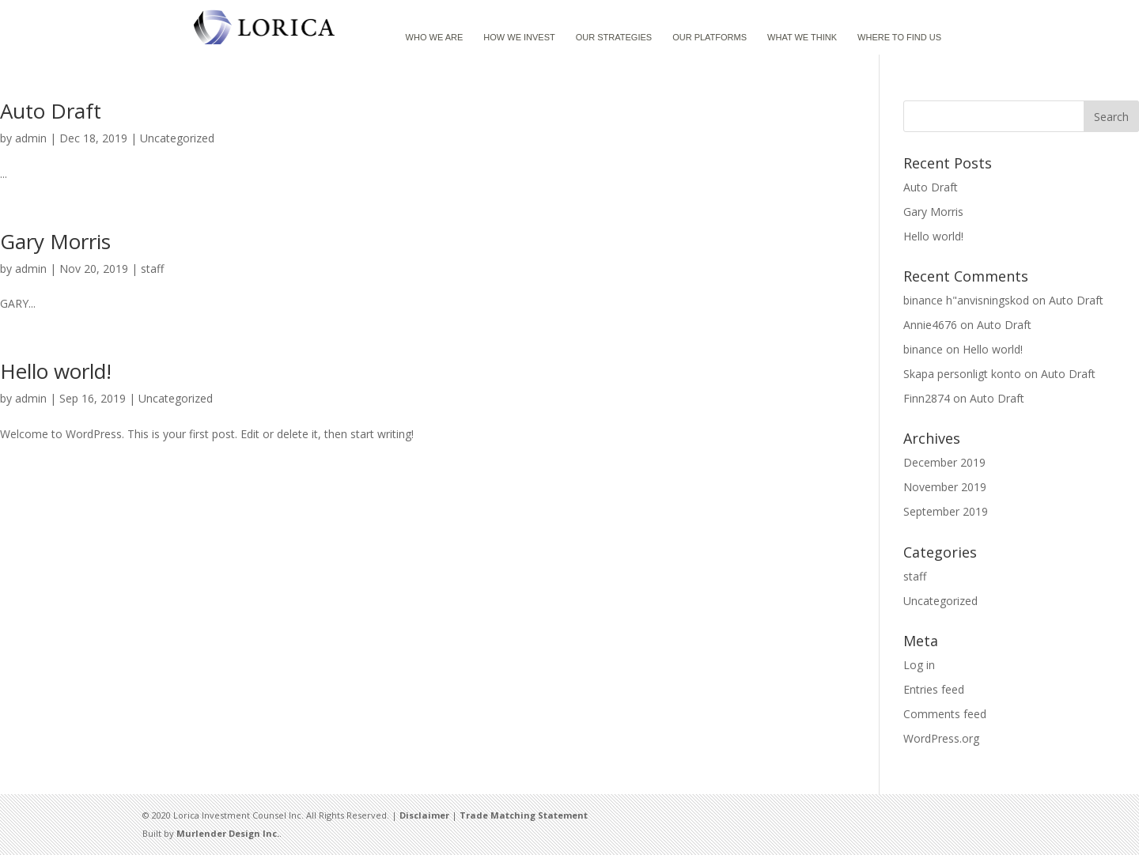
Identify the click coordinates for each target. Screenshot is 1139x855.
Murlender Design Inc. (227, 833)
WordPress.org (941, 738)
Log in (919, 664)
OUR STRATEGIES (614, 37)
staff (152, 268)
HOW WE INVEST (518, 37)
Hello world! (56, 371)
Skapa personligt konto (962, 373)
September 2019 (945, 511)
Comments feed (944, 713)
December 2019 (944, 462)
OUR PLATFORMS (709, 37)
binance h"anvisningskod (966, 300)
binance (923, 349)
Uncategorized (177, 138)
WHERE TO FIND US (899, 37)
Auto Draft (50, 110)
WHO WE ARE (435, 37)
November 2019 (944, 486)
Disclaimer (424, 815)
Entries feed (933, 689)
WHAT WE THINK (802, 37)
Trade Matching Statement (524, 815)
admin (31, 138)
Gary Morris (55, 241)
